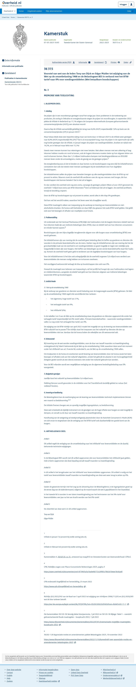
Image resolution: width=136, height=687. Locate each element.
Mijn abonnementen (54, 11)
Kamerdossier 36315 (13, 82)
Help (8, 678)
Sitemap (42, 678)
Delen (128, 62)
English (9, 675)
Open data (75, 669)
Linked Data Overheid (79, 672)
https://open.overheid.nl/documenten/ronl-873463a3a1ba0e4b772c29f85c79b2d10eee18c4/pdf (83, 571)
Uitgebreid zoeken (34, 11)
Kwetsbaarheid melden (48, 681)
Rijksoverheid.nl (109, 672)
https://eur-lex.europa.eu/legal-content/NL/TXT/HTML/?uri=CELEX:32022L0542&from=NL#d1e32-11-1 (85, 604)
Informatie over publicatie (12, 66)
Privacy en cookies (46, 672)
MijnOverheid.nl (109, 669)
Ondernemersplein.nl (111, 675)
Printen (115, 62)
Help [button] (129, 11)
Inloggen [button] (123, 4)
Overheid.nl (8, 12)
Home (21, 11)
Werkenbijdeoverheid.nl (112, 678)
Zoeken (10, 681)
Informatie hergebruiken (48, 669)
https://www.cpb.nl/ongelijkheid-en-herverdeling (63, 586)
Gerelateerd (100, 62)
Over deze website (14, 669)
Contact (10, 672)
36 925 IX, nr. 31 (64, 557)
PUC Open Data (77, 675)
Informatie (85, 62)
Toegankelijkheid (45, 675)
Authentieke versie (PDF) (63, 63)
